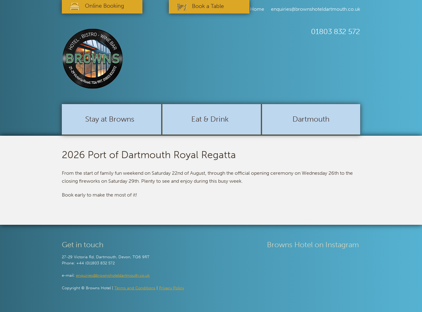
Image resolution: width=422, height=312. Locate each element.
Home (257, 9)
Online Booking (104, 5)
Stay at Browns (109, 119)
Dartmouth (311, 119)
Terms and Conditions (134, 288)
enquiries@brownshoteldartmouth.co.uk (315, 9)
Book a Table (208, 6)
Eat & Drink (210, 119)
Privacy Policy (171, 288)
